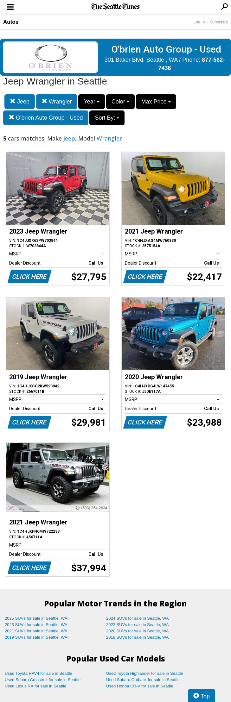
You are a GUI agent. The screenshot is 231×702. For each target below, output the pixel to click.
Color (120, 101)
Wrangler (57, 101)
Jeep (19, 101)
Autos (10, 22)
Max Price (156, 101)
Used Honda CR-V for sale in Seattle (139, 686)
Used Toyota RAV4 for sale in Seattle (38, 673)
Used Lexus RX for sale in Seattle (35, 686)
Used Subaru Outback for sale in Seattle (143, 679)
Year (91, 101)
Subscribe (218, 22)
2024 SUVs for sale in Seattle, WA (137, 618)
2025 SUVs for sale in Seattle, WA (36, 618)
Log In (199, 22)
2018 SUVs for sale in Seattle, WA (137, 637)
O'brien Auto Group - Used (46, 117)
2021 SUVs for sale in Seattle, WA (36, 631)
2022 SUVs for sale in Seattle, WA (137, 624)
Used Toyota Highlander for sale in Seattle (144, 673)
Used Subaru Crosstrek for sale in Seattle (42, 679)
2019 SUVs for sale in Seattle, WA (36, 637)
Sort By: (107, 118)
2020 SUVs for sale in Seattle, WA (137, 631)
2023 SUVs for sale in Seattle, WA (36, 624)
